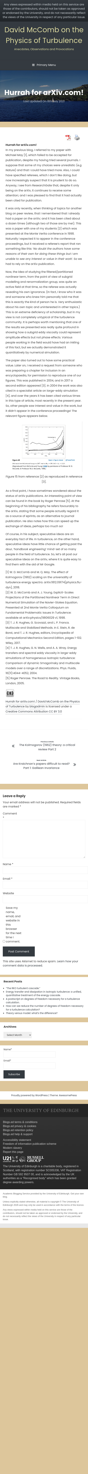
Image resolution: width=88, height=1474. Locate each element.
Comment (10, 816)
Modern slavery (12, 1147)
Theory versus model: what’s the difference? (32, 1013)
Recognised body (34, 1178)
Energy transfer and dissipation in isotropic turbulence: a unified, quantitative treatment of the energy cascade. (44, 993)
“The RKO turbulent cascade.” (23, 988)
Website (8, 893)
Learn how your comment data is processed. (40, 963)
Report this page (13, 1151)
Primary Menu (44, 65)
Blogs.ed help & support (18, 1134)
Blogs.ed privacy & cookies (19, 1126)
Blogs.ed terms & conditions (20, 1122)
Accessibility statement (17, 1139)
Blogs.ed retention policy (18, 1130)
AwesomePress (68, 1095)
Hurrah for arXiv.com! (20, 701)
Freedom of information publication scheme (29, 1143)
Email (7, 879)
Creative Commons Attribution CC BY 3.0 (34, 711)
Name (8, 864)
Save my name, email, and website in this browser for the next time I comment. (13, 925)
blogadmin (37, 706)
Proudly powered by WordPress (29, 1095)
